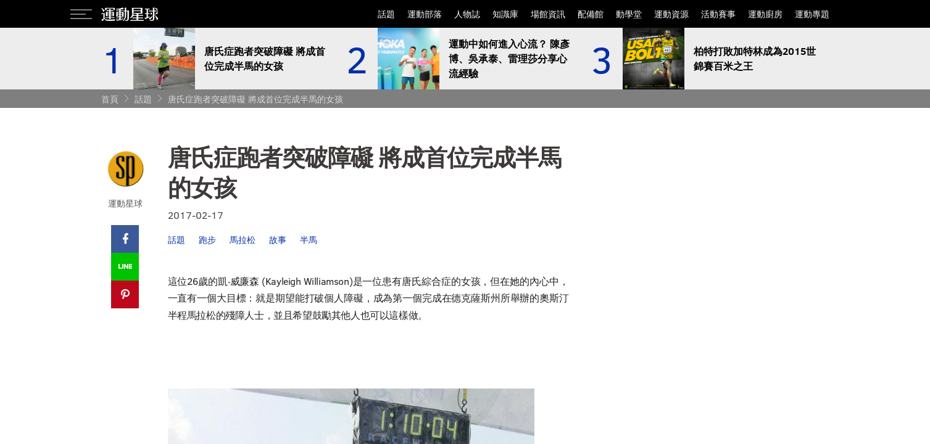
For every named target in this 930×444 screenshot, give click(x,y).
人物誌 (467, 14)
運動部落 (424, 14)
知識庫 (505, 14)
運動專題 (812, 14)
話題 (386, 14)
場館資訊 (548, 14)
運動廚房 (765, 14)
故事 (277, 239)
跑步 (207, 239)
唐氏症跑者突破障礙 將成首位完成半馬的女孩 (255, 99)
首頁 (109, 99)
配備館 (591, 14)
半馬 (308, 239)
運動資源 (671, 14)
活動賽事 (718, 14)
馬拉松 (242, 239)
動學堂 (629, 14)
